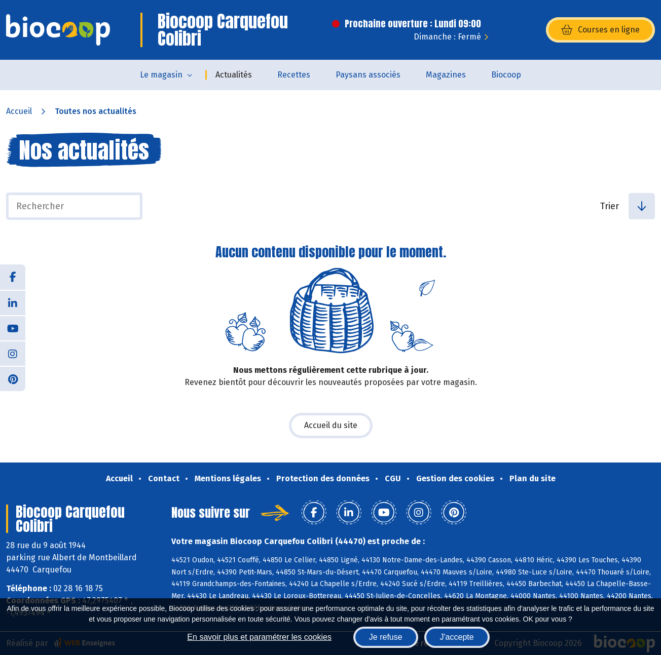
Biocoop (506, 75)
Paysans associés (368, 75)
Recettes (293, 75)
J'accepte (457, 637)
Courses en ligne (600, 30)
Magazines (446, 75)
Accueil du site (330, 425)
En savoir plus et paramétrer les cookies (259, 637)
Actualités (233, 75)
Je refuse (385, 637)
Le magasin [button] (161, 75)
